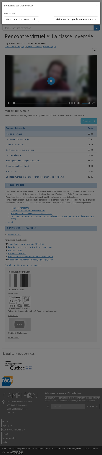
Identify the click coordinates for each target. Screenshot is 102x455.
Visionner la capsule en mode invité (76, 19)
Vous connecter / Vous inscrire (21, 19)
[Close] (97, 5)
